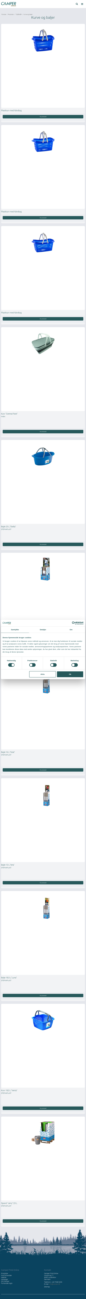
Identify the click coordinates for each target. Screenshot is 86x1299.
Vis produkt (43, 116)
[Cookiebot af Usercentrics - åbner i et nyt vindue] (73, 623)
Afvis (43, 674)
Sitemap (47, 1287)
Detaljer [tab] (43, 630)
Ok (70, 674)
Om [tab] (71, 630)
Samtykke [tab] (15, 630)
